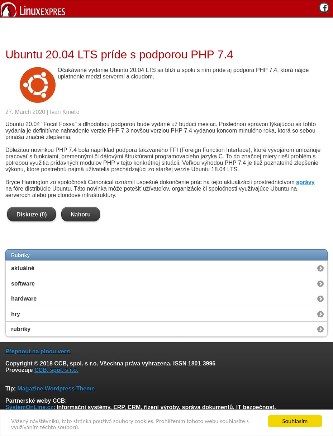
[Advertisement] (163, 32)
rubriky (20, 329)
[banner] (166, 9)
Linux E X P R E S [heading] (166, 8)
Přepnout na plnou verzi (38, 351)
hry (15, 314)
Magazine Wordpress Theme (56, 388)
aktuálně (22, 268)
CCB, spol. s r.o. (56, 370)
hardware (24, 299)
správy (305, 182)
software (23, 284)
